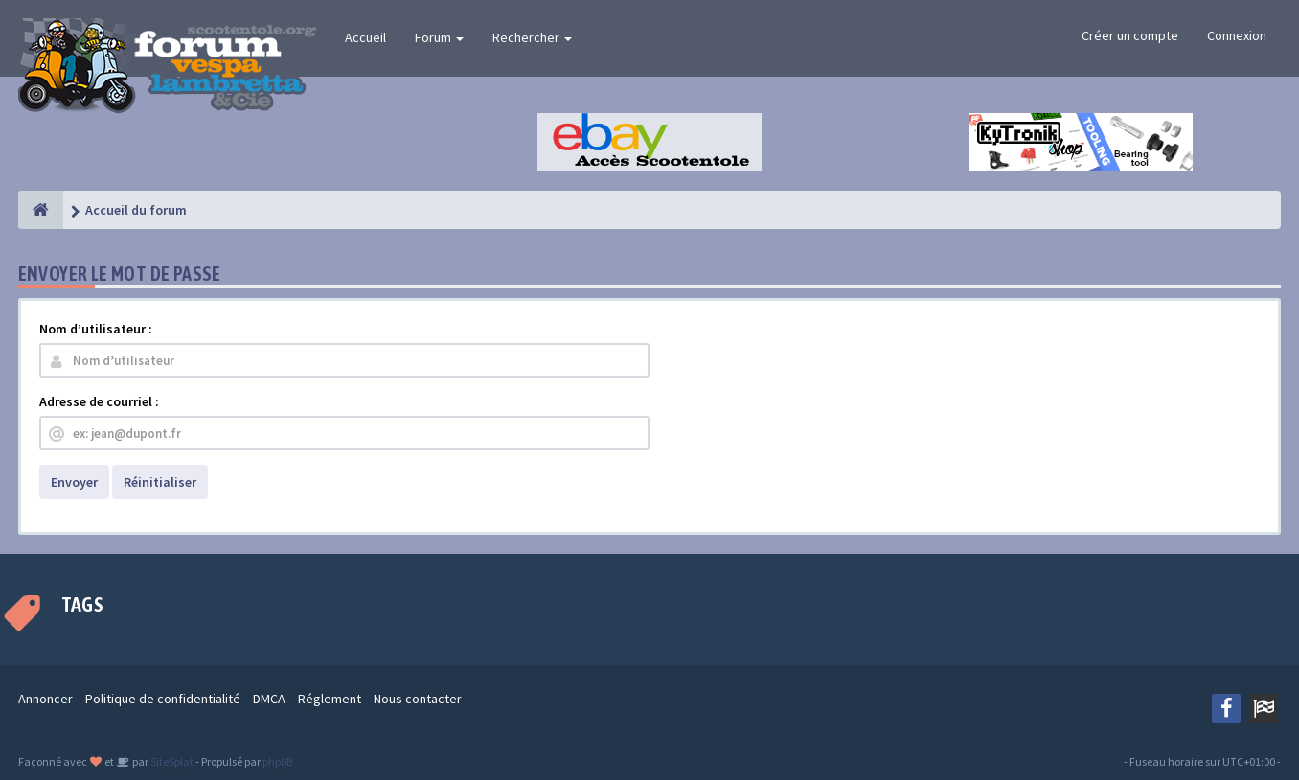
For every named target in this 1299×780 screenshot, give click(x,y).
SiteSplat (171, 761)
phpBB (277, 761)
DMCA (269, 698)
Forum (439, 37)
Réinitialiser (160, 482)
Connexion (1236, 35)
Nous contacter (418, 698)
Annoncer (45, 698)
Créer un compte (1130, 35)
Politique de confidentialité (162, 698)
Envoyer (74, 482)
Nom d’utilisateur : (95, 328)
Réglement (329, 698)
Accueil (365, 37)
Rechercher (532, 37)
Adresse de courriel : (99, 401)
